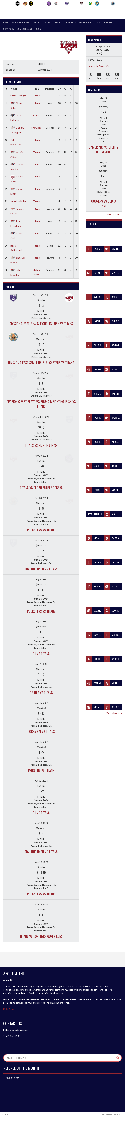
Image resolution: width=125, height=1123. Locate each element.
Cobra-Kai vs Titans (41, 731)
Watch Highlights (20, 22)
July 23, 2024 (41, 498)
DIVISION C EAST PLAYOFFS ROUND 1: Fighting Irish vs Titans (41, 404)
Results (59, 22)
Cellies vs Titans (41, 692)
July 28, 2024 (41, 455)
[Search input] (61, 1058)
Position (50, 88)
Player (13, 88)
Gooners (36, 115)
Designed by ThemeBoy (112, 1114)
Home (5, 22)
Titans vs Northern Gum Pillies (41, 936)
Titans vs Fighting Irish (41, 445)
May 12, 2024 (41, 904)
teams (97, 22)
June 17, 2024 (41, 702)
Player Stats (85, 22)
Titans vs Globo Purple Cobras (41, 487)
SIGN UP (35, 22)
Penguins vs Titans (41, 770)
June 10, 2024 (41, 741)
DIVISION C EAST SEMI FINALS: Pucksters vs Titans (41, 362)
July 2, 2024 (41, 621)
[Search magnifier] (118, 1058)
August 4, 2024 (41, 416)
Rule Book (8, 1009)
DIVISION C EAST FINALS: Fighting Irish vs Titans (41, 323)
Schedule (47, 22)
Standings (71, 22)
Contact (39, 28)
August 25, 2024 (41, 295)
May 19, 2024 (41, 862)
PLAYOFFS (108, 22)
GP (59, 88)
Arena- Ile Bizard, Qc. (99, 66)
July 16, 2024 (41, 540)
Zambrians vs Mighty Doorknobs (103, 149)
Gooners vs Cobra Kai (103, 203)
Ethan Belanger (18, 95)
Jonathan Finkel (18, 201)
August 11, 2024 (41, 373)
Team (36, 88)
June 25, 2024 (41, 664)
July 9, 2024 (41, 579)
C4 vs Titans (41, 653)
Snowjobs (36, 127)
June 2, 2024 (41, 780)
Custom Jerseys (24, 28)
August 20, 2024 (41, 334)
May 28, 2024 (41, 823)
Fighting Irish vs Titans (41, 568)
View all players (114, 713)
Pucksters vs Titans (41, 530)
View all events (114, 214)
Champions (8, 28)
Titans (36, 95)
